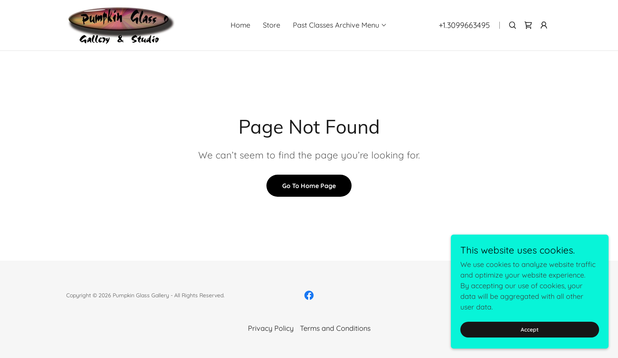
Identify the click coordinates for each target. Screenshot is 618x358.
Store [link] (271, 25)
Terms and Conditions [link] (335, 328)
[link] (120, 24)
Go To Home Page (309, 186)
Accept (530, 340)
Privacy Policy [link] (271, 328)
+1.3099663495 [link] (464, 25)
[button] (340, 25)
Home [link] (240, 25)
